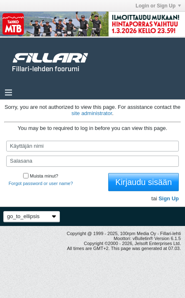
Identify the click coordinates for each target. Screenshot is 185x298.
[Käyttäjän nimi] (92, 146)
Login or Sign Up (158, 6)
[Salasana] (92, 161)
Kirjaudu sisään (143, 182)
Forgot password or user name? (41, 183)
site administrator (91, 113)
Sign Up (169, 198)
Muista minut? (40, 175)
